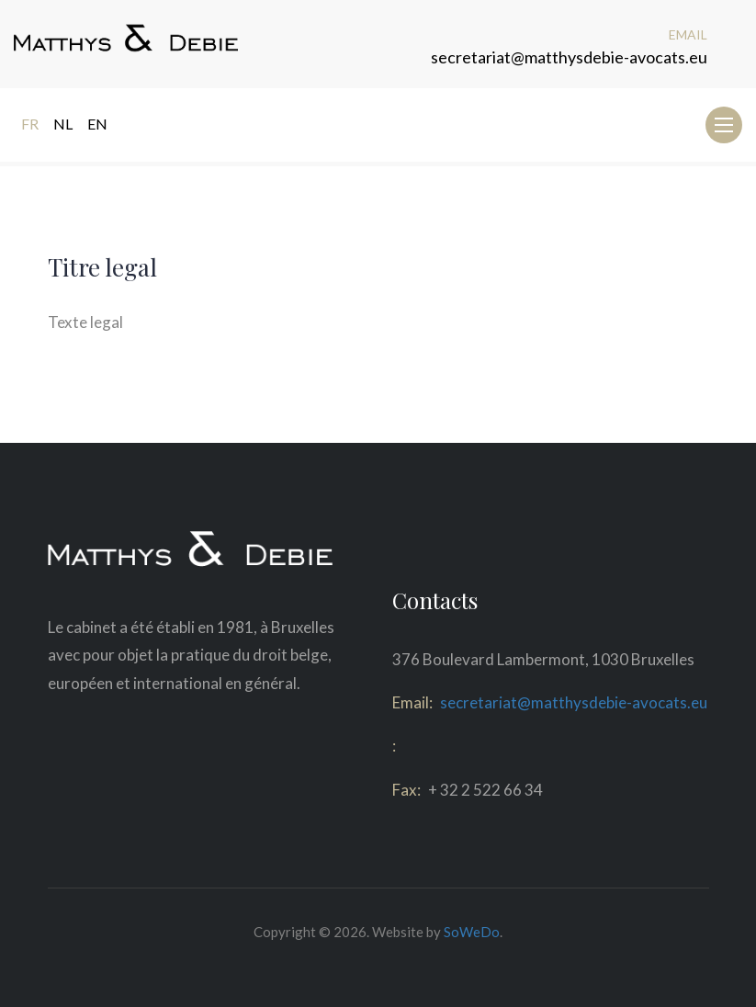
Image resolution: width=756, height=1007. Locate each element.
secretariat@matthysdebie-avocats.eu (569, 57)
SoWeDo (472, 931)
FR (30, 123)
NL (63, 123)
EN (97, 123)
